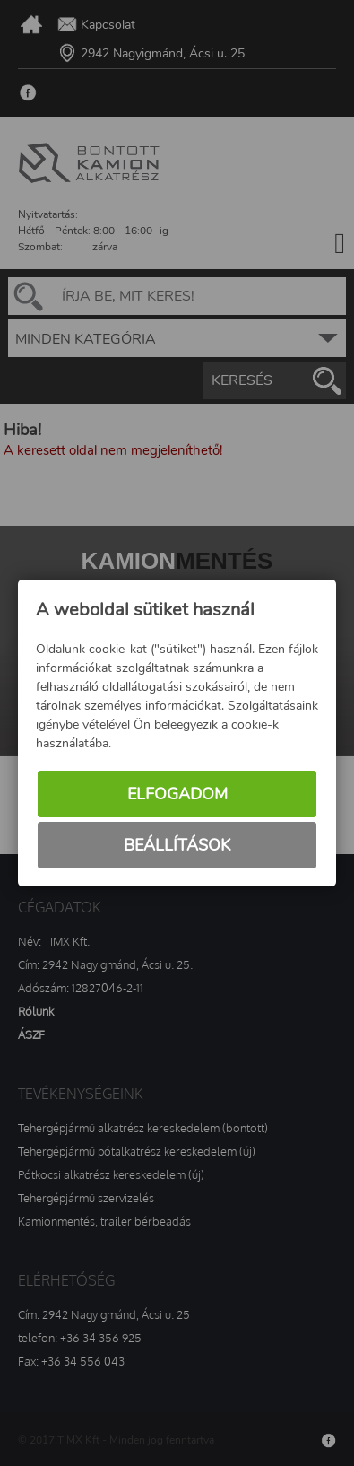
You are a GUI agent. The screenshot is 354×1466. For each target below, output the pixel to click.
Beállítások (177, 845)
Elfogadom (177, 794)
